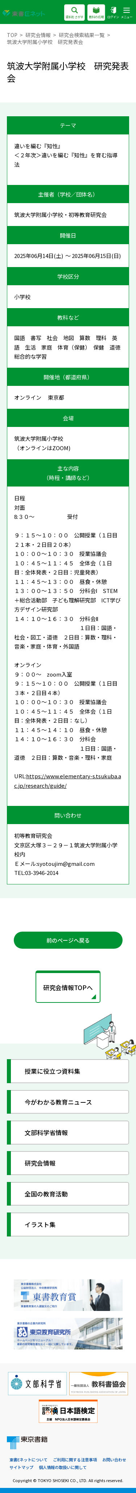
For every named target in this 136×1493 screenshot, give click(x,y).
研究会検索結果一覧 (81, 35)
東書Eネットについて (28, 1459)
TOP (12, 35)
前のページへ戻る (68, 940)
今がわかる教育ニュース (58, 1101)
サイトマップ (21, 1467)
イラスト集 (40, 1224)
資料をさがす (74, 13)
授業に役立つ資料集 (52, 1071)
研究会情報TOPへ (68, 987)
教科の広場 (96, 13)
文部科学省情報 (46, 1132)
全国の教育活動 (46, 1193)
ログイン (113, 13)
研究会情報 (38, 35)
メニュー (126, 13)
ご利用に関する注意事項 (75, 1459)
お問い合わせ (114, 1459)
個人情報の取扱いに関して (63, 1467)
